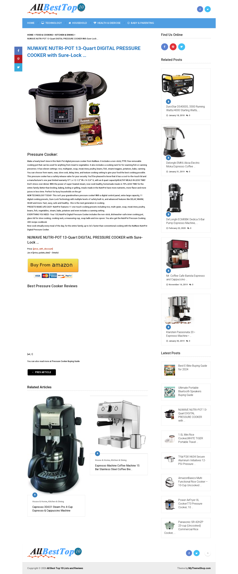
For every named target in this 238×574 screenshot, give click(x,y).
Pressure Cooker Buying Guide (66, 361)
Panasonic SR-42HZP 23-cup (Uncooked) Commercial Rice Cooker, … (183, 527)
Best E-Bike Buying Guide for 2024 (192, 367)
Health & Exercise (107, 22)
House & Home (39, 501)
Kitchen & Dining (56, 501)
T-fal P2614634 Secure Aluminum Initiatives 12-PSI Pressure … (192, 460)
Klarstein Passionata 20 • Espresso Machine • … (180, 334)
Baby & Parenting (141, 22)
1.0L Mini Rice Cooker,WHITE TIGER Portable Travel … (190, 438)
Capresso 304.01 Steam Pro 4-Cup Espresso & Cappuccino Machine (52, 508)
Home (30, 22)
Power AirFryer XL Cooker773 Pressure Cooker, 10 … (190, 503)
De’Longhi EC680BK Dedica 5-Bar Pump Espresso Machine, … (185, 221)
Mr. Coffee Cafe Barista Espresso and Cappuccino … (185, 277)
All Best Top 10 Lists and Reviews (65, 568)
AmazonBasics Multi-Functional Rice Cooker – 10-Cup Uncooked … (193, 481)
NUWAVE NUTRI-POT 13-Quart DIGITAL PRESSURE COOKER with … (192, 415)
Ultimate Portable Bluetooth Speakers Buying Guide (189, 391)
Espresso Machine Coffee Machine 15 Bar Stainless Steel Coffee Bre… (117, 467)
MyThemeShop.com (199, 568)
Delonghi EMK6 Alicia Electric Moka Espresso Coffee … (183, 164)
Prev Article (41, 372)
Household (78, 22)
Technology (51, 22)
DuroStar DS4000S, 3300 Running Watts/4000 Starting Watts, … (185, 108)
